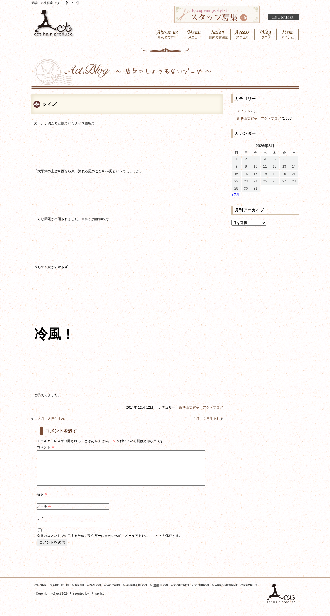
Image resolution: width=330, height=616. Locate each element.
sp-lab (99, 600)
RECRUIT (250, 592)
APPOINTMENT (226, 592)
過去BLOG (160, 592)
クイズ (50, 104)
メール (44, 513)
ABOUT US (61, 592)
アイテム (244, 111)
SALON (95, 592)
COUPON (202, 592)
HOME (42, 592)
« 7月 (235, 195)
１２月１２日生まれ (204, 419)
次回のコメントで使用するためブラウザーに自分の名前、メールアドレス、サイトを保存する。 (109, 542)
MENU (79, 592)
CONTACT (181, 592)
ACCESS (113, 592)
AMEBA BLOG (136, 592)
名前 (42, 501)
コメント (46, 447)
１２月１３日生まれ (49, 419)
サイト (42, 525)
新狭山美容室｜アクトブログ (201, 407)
